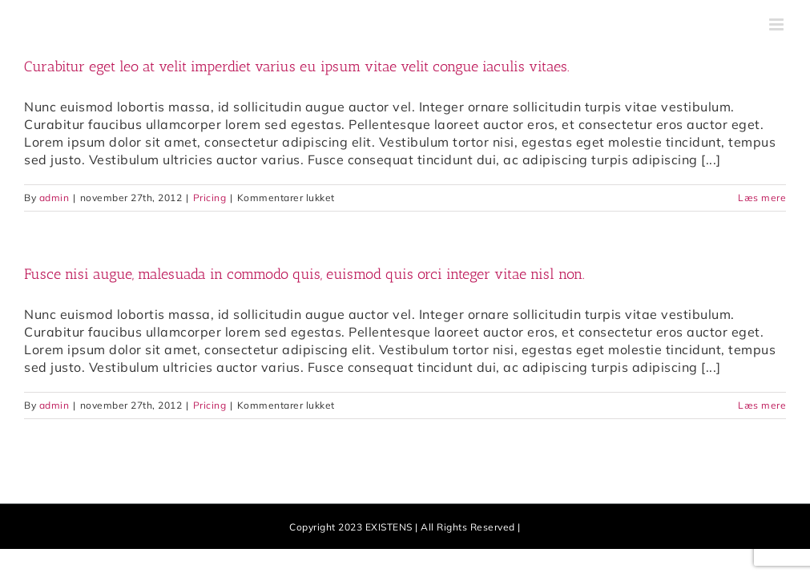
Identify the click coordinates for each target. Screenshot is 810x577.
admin (54, 198)
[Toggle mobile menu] (778, 24)
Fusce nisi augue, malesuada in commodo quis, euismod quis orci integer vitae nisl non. (304, 274)
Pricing (210, 198)
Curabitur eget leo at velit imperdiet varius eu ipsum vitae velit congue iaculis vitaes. (297, 66)
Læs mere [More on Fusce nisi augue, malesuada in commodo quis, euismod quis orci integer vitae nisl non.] (762, 405)
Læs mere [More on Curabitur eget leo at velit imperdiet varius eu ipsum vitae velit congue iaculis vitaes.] (762, 198)
